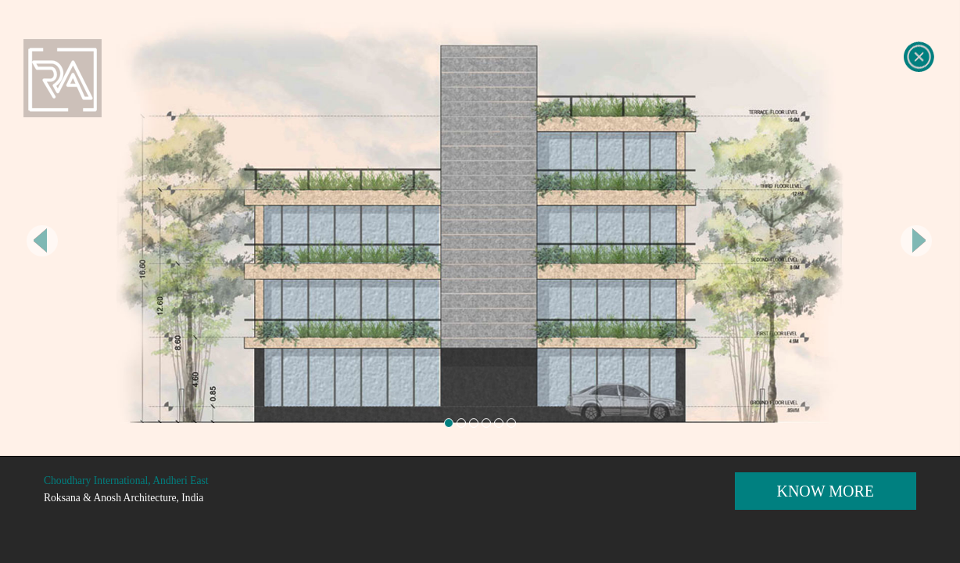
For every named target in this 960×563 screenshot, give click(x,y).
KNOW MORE (825, 491)
